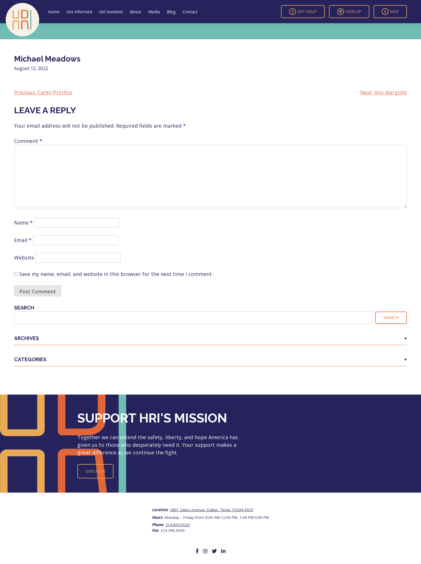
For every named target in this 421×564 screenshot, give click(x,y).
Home (54, 11)
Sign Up (349, 11)
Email (23, 240)
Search (24, 308)
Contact (190, 11)
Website (24, 257)
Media (154, 11)
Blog (171, 11)
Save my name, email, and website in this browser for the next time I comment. (116, 274)
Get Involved (111, 11)
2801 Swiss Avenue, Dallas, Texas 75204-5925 (211, 509)
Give (390, 11)
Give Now (95, 471)
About (135, 11)
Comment (28, 141)
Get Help (303, 11)
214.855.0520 (177, 524)
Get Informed (79, 11)
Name (23, 222)
